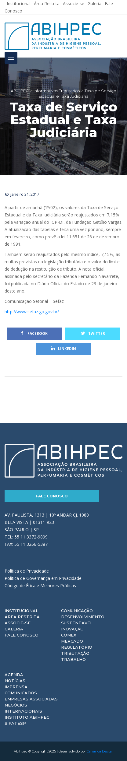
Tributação (75, 653)
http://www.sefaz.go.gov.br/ (32, 311)
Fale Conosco (52, 496)
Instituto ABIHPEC (27, 717)
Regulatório (76, 647)
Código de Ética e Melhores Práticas (40, 585)
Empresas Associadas (31, 698)
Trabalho (73, 659)
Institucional (21, 610)
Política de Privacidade (27, 571)
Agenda (14, 674)
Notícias (15, 680)
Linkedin (63, 348)
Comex (68, 635)
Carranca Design (100, 751)
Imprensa (16, 686)
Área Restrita (22, 616)
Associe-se (18, 622)
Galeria (14, 628)
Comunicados (21, 692)
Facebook (34, 333)
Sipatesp (15, 723)
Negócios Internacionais (23, 708)
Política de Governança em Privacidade (43, 578)
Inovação (72, 628)
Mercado (72, 641)
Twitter (93, 333)
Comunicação (77, 610)
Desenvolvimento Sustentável (82, 619)
